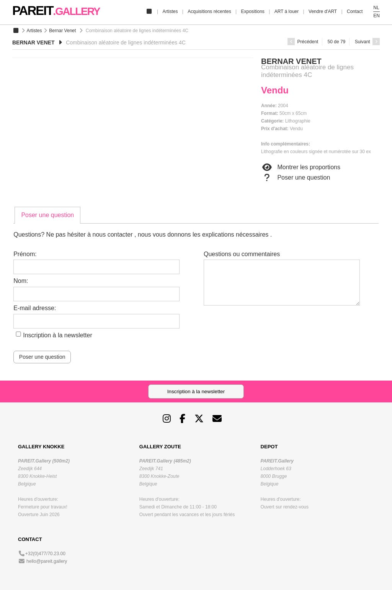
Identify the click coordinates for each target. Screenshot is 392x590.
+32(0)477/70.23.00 (45, 553)
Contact (355, 11)
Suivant (367, 41)
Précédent (302, 41)
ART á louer (286, 11)
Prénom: (24, 254)
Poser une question (295, 177)
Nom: (20, 281)
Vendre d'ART (323, 11)
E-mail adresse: (34, 308)
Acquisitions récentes (209, 11)
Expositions (252, 11)
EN (376, 15)
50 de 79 (337, 41)
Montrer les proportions (300, 167)
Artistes (170, 11)
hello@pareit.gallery (46, 561)
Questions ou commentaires (242, 254)
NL (376, 7)
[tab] (47, 215)
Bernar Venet (62, 30)
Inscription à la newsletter (57, 335)
